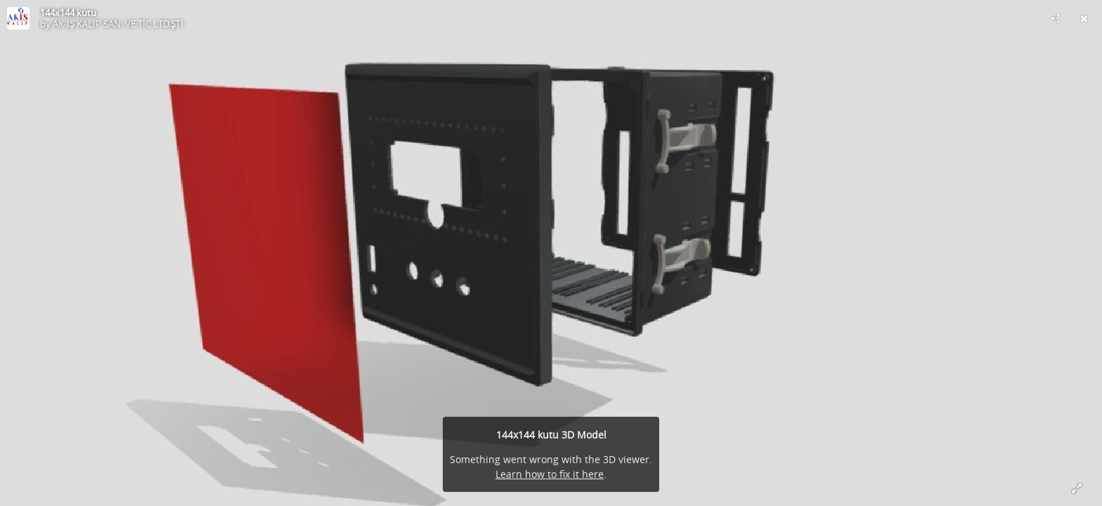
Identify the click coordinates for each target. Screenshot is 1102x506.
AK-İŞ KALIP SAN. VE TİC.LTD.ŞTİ (118, 24)
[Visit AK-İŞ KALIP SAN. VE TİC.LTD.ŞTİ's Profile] (18, 18)
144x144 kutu (68, 12)
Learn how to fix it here (549, 474)
